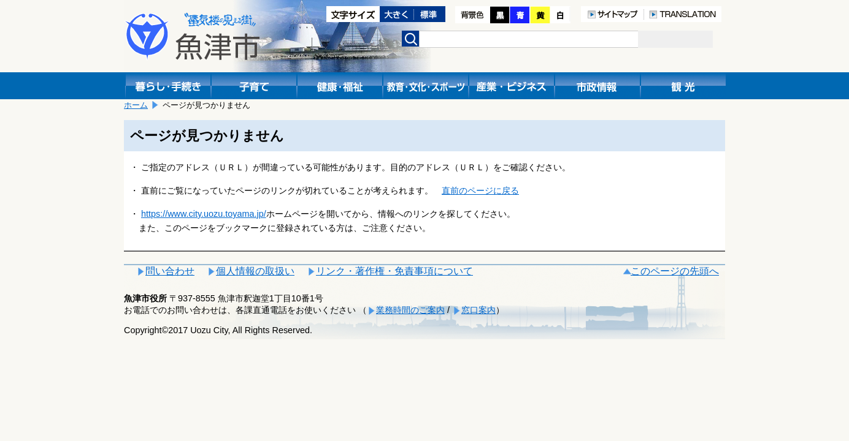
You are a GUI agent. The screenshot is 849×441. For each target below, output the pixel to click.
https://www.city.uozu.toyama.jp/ (203, 214)
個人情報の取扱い (255, 271)
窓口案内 (478, 310)
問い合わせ (169, 271)
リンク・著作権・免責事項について (394, 271)
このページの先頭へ (675, 271)
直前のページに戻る (480, 190)
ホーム (136, 105)
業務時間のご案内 (410, 310)
